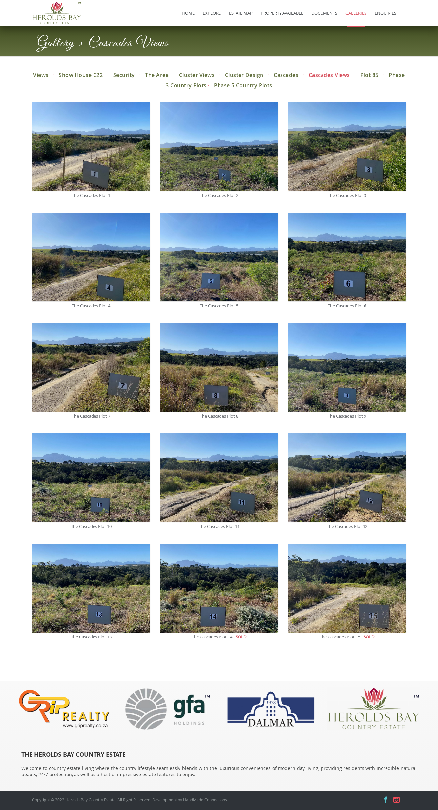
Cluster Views (197, 75)
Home (188, 13)
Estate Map (241, 13)
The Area (157, 75)
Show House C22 (81, 75)
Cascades (286, 75)
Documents (324, 13)
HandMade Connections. (205, 799)
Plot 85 (369, 75)
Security (124, 75)
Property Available (282, 13)
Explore (212, 13)
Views (41, 75)
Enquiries (385, 13)
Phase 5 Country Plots (243, 85)
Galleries (355, 13)
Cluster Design (244, 75)
